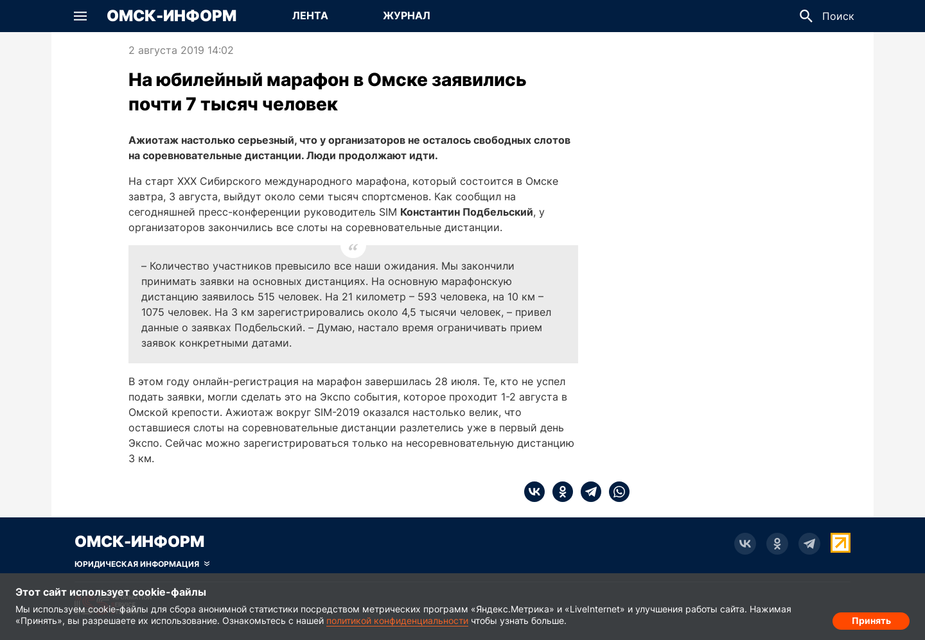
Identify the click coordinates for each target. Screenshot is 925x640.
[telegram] (587, 491)
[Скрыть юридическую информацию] (142, 564)
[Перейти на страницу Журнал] (406, 16)
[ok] (559, 491)
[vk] (534, 491)
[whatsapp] (615, 491)
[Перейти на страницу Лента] (310, 16)
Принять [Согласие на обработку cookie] (871, 617)
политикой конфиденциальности (397, 620)
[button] (80, 16)
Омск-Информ (171, 16)
